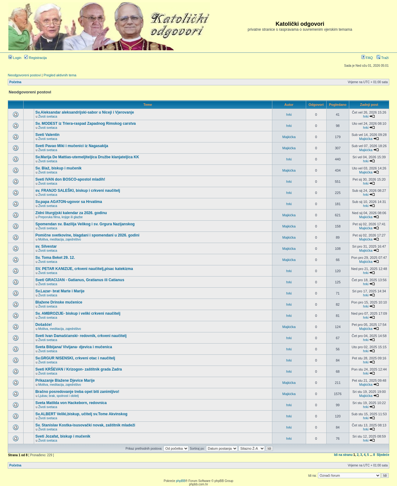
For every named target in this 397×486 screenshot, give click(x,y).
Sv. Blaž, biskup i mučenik (58, 168)
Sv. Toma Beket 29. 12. (55, 257)
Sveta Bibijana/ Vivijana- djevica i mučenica (73, 347)
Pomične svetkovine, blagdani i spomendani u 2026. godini (87, 235)
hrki (289, 114)
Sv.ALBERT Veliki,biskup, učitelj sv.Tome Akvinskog (81, 414)
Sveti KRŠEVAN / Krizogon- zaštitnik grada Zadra (78, 369)
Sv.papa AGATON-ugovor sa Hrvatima (68, 202)
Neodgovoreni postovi (24, 75)
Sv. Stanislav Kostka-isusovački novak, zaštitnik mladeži (85, 425)
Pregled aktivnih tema (59, 75)
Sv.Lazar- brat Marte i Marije (60, 291)
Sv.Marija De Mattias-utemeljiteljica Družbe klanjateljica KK (87, 157)
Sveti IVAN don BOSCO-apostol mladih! (70, 179)
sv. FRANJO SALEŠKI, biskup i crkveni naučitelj (77, 190)
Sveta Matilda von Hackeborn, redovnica (71, 403)
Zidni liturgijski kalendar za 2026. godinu (71, 213)
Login (14, 58)
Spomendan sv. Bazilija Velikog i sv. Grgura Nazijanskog (85, 224)
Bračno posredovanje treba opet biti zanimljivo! (77, 391)
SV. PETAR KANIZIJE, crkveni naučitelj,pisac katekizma (84, 269)
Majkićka (289, 137)
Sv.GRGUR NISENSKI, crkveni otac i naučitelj (75, 358)
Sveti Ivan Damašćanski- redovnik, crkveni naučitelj (81, 336)
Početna (15, 82)
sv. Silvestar (46, 246)
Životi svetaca (47, 116)
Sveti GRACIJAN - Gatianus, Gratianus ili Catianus (79, 280)
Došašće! (43, 324)
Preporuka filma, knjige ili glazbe (60, 217)
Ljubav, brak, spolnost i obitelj (58, 396)
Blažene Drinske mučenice (58, 302)
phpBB (180, 481)
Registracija (35, 58)
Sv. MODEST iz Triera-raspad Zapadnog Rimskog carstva (85, 123)
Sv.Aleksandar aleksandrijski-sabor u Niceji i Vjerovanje (84, 112)
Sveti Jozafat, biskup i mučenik (62, 436)
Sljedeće (383, 455)
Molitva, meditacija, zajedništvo (59, 239)
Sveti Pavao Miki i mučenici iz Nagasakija (71, 146)
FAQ (367, 58)
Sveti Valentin (47, 135)
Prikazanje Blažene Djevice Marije (65, 380)
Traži (383, 58)
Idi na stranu (343, 455)
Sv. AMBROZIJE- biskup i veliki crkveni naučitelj (77, 313)
